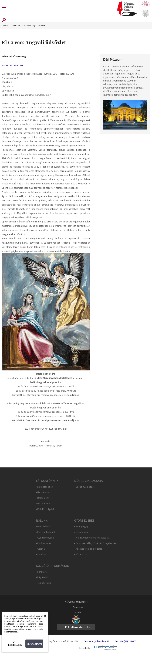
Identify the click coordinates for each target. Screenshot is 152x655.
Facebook (78, 607)
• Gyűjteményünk (45, 537)
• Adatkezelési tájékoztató (88, 548)
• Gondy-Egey (81, 526)
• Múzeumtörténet (45, 532)
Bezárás (43, 617)
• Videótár (41, 554)
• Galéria (40, 548)
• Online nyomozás (84, 486)
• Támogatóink (43, 582)
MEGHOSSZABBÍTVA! (12, 65)
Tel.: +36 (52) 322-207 (125, 641)
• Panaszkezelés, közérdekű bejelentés (95, 543)
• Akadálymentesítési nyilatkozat (91, 537)
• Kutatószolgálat (45, 509)
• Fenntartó (42, 571)
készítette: (85, 648)
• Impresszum (81, 532)
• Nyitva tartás (43, 492)
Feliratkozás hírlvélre (77, 627)
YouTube (77, 612)
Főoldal (5, 26)
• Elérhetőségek (44, 486)
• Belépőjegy (42, 497)
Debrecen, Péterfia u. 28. (97, 641)
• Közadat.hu (80, 554)
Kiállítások (16, 26)
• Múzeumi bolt (43, 503)
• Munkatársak (43, 526)
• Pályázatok (42, 577)
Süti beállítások (15, 643)
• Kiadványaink (43, 543)
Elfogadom (34, 643)
